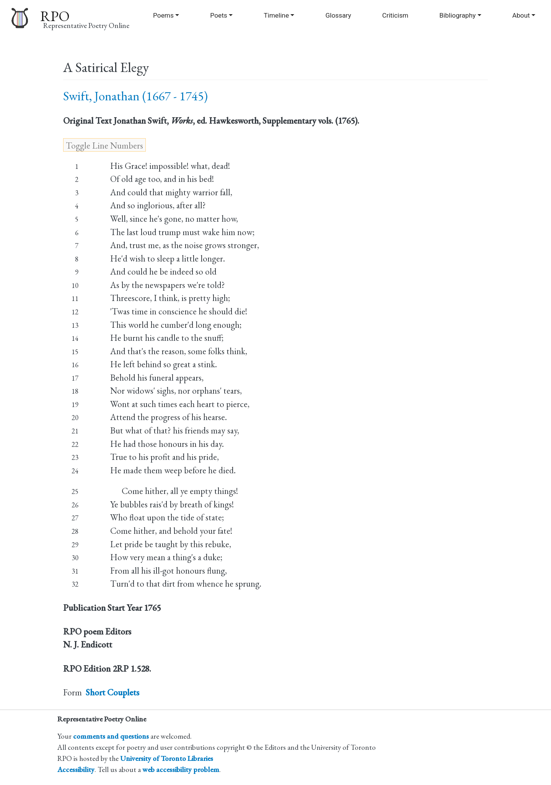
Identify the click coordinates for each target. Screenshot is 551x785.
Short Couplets (112, 692)
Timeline (276, 15)
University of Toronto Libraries (166, 758)
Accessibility (76, 769)
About (521, 15)
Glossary (338, 15)
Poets (218, 15)
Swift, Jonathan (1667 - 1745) (135, 96)
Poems (163, 15)
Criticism (395, 15)
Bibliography (457, 15)
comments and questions (111, 736)
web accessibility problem (180, 769)
